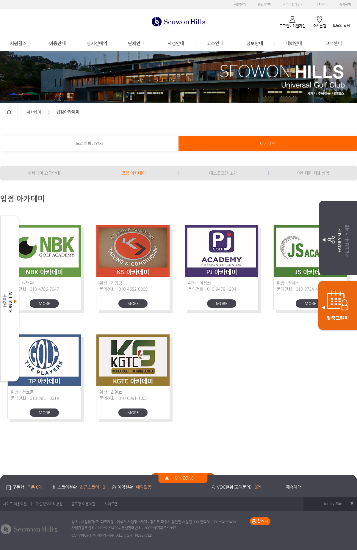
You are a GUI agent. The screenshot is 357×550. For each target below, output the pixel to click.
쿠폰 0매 (34, 487)
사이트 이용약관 (15, 504)
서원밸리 (240, 4)
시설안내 (175, 43)
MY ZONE (184, 477)
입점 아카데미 (133, 173)
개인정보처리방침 (49, 504)
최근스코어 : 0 (92, 487)
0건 (258, 487)
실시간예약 (97, 43)
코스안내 (215, 43)
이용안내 (57, 43)
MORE (44, 303)
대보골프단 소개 (223, 173)
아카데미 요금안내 (44, 173)
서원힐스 (18, 43)
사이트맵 (111, 504)
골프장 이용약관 (83, 504)
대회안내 (321, 4)
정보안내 (254, 43)
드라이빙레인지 (293, 4)
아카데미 (267, 143)
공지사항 (345, 4)
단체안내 (136, 43)
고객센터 (333, 43)
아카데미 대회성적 (313, 173)
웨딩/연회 (264, 4)
